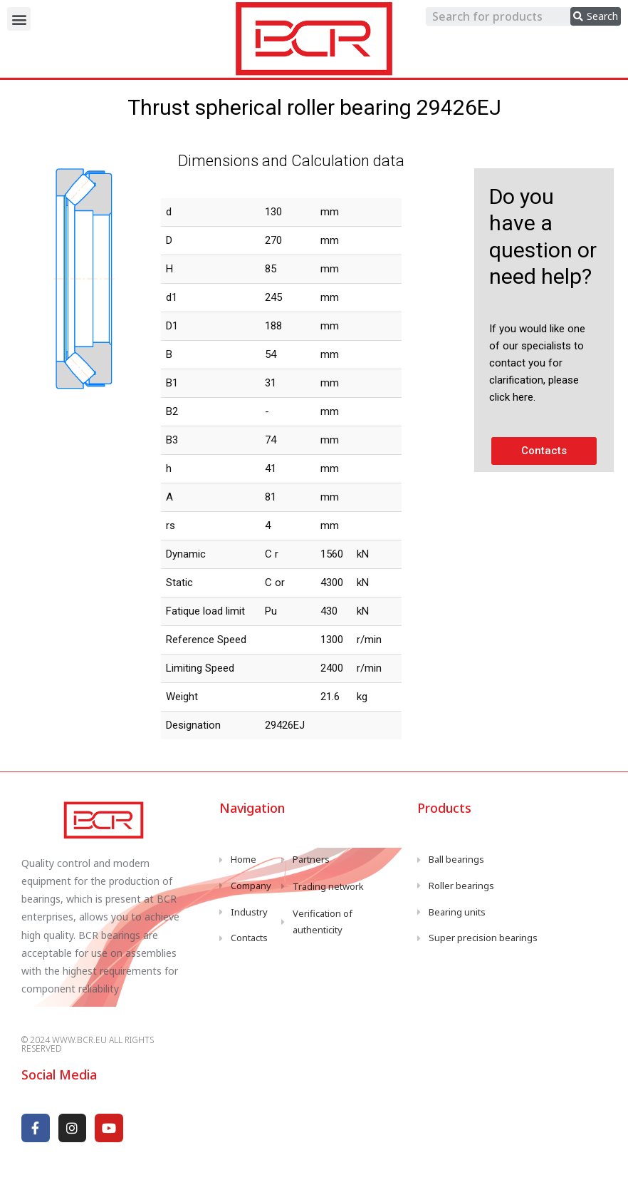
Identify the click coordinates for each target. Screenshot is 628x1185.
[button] (19, 19)
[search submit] (595, 16)
